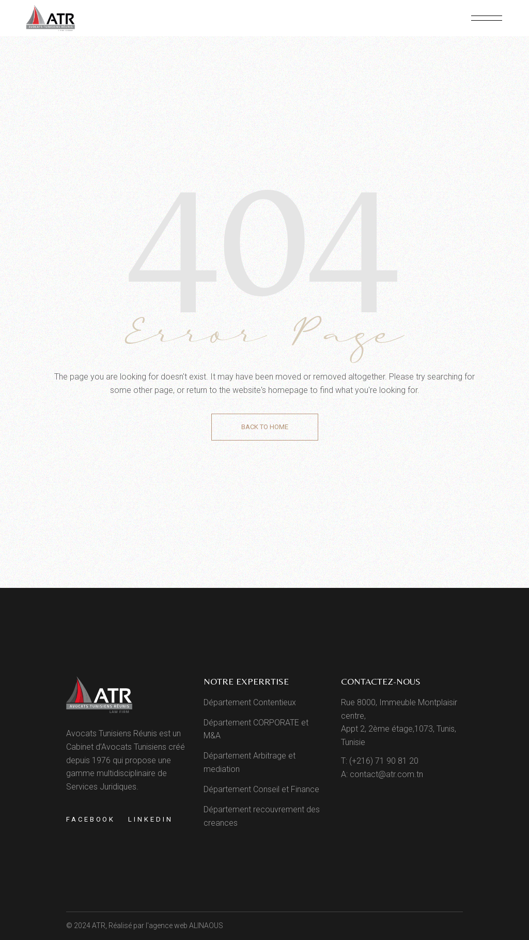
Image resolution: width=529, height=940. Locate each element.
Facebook (90, 819)
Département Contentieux (250, 702)
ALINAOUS (206, 925)
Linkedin (150, 819)
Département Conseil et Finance (261, 789)
